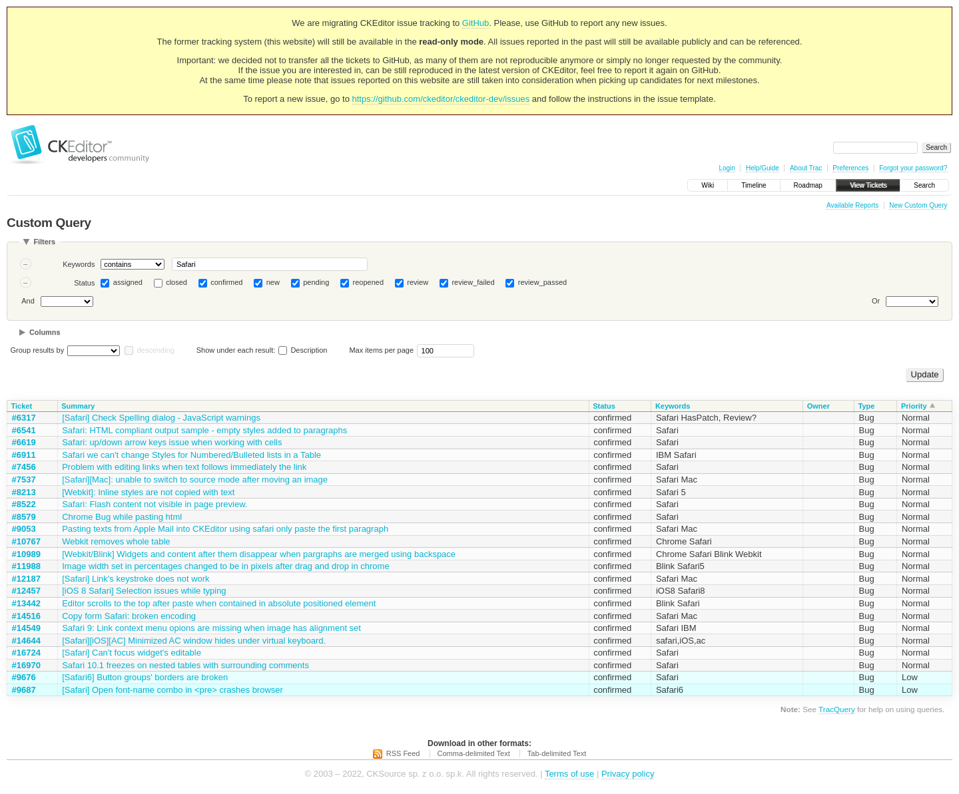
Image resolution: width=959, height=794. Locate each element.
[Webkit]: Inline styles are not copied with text (148, 492)
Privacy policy (627, 774)
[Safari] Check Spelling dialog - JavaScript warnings (161, 418)
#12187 (26, 579)
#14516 (26, 616)
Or (876, 301)
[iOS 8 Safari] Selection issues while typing (144, 591)
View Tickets (868, 185)
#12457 (26, 591)
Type (866, 406)
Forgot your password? (913, 168)
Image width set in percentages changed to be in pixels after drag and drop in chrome (225, 566)
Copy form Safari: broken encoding (129, 616)
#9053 (24, 529)
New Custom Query (918, 205)
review (417, 282)
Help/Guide (762, 168)
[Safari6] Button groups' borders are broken (145, 677)
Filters (44, 242)
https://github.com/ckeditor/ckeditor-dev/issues (441, 99)
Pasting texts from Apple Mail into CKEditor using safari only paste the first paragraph (225, 529)
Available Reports (852, 205)
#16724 (26, 653)
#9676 (24, 677)
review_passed (542, 282)
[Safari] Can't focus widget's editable (131, 653)
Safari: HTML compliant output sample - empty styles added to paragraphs (204, 430)
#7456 (24, 467)
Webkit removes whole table (116, 541)
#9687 (24, 690)
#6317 (24, 418)
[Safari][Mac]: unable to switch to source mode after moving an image (195, 480)
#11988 (26, 566)
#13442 (26, 603)
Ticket (22, 406)
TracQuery (836, 709)
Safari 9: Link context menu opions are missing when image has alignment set (211, 628)
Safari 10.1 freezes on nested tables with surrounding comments (185, 665)
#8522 (24, 504)
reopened (368, 282)
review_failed (473, 282)
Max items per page (381, 350)
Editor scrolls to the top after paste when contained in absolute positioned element (219, 603)
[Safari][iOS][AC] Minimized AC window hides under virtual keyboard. (194, 641)
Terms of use (569, 774)
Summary (78, 406)
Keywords (79, 264)
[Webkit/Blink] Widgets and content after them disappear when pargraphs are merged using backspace (259, 554)
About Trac (806, 168)
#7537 (24, 480)
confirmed (226, 282)
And (28, 301)
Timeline (753, 185)
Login (727, 168)
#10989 (26, 554)
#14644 (26, 641)
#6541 (24, 430)
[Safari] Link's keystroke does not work (135, 579)
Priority (914, 406)
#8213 (24, 492)
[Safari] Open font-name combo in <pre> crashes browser (172, 690)
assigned (128, 282)
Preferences (850, 168)
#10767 (26, 541)
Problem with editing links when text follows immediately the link (184, 467)
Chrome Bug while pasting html (122, 517)
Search (924, 185)
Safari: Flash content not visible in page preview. (154, 504)
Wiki (707, 185)
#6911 (24, 455)
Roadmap (808, 185)
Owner (818, 406)
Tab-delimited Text (556, 753)
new (273, 282)
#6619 (24, 442)
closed (176, 282)
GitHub (475, 23)
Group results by (38, 350)
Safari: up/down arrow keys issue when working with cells (172, 442)
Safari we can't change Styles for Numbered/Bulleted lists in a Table (191, 455)
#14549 (26, 628)
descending (155, 350)
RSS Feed (403, 753)
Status (84, 283)
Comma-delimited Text (474, 753)
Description (302, 350)
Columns (45, 332)
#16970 (26, 665)
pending (316, 282)
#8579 (24, 517)
